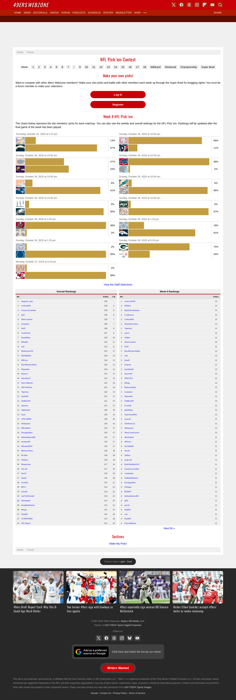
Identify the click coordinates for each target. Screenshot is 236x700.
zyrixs (126, 333)
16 (130, 67)
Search (220, 5)
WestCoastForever (131, 432)
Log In (118, 94)
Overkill (24, 482)
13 (108, 67)
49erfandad (25, 500)
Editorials (40, 12)
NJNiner (24, 460)
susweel (127, 419)
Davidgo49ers (27, 432)
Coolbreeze (25, 333)
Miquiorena (26, 464)
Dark (129, 561)
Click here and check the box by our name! (136, 651)
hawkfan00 (25, 441)
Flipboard (205, 5)
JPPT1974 (128, 378)
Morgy (24, 509)
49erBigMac (26, 355)
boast (23, 414)
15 (122, 67)
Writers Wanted (118, 668)
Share (218, 12)
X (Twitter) (99, 638)
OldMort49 (25, 401)
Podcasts (78, 12)
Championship (188, 67)
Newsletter (124, 12)
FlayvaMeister (27, 383)
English (127, 509)
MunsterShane (27, 450)
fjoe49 (127, 360)
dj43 (23, 315)
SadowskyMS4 (130, 414)
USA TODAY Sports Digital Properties (122, 625)
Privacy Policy (120, 693)
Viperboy (25, 392)
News (27, 12)
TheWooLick (129, 423)
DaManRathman (131, 478)
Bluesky (130, 638)
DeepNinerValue (131, 324)
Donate (94, 693)
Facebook (106, 638)
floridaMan (25, 337)
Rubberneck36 (27, 351)
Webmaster (25, 423)
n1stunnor (25, 324)
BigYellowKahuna (131, 310)
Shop (137, 12)
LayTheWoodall (27, 496)
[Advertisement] (118, 34)
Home (17, 12)
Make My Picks (118, 543)
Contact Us (105, 693)
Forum (65, 12)
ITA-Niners (25, 523)
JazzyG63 (128, 373)
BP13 (23, 487)
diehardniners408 (28, 437)
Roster (108, 12)
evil (126, 514)
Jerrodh (24, 491)
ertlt (23, 346)
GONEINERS (27, 518)
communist (128, 473)
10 (86, 67)
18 (144, 67)
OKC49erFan (26, 387)
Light (122, 561)
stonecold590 (129, 301)
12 (101, 67)
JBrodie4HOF (27, 446)
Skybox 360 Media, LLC (132, 621)
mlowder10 (25, 378)
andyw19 (128, 460)
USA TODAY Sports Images (137, 687)
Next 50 (168, 528)
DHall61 (24, 342)
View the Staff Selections (118, 284)
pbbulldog (128, 410)
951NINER (129, 446)
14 (115, 67)
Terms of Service (137, 693)
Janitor (24, 478)
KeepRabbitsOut (28, 505)
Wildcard (155, 67)
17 (137, 67)
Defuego (127, 487)
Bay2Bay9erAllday (29, 364)
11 (93, 67)
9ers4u (127, 450)
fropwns (24, 373)
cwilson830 (26, 305)
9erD (23, 328)
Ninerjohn (25, 369)
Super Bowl (208, 67)
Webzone (30, 4)
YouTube (137, 638)
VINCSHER (26, 419)
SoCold (24, 469)
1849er (127, 337)
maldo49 (24, 396)
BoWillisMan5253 (131, 464)
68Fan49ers (26, 428)
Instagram (122, 638)
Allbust (127, 455)
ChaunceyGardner (28, 310)
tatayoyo (24, 405)
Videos (54, 12)
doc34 (23, 473)
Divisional (170, 67)
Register (118, 104)
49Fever (24, 360)
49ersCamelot (26, 319)
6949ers (127, 305)
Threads (114, 638)
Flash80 (24, 514)
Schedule (94, 12)
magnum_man (27, 301)
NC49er (24, 455)
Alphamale (25, 410)
